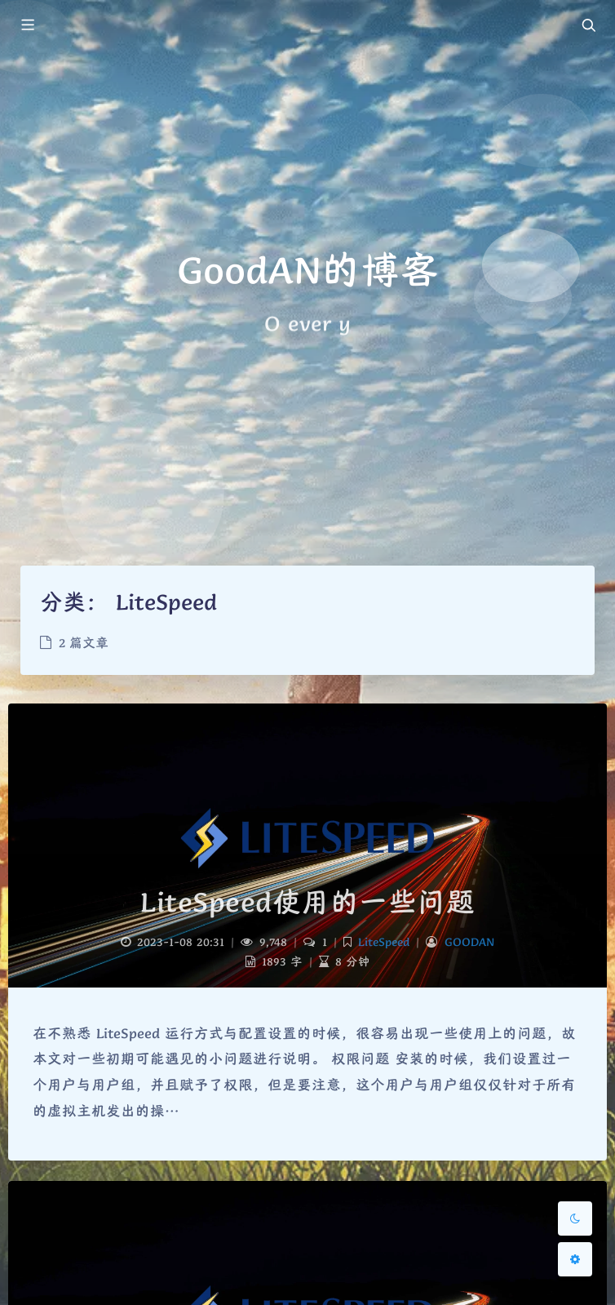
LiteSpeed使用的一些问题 (307, 902)
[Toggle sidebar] (27, 25)
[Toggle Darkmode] (575, 1218)
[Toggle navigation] (588, 25)
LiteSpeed (383, 941)
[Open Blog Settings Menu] (575, 1259)
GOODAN (469, 941)
